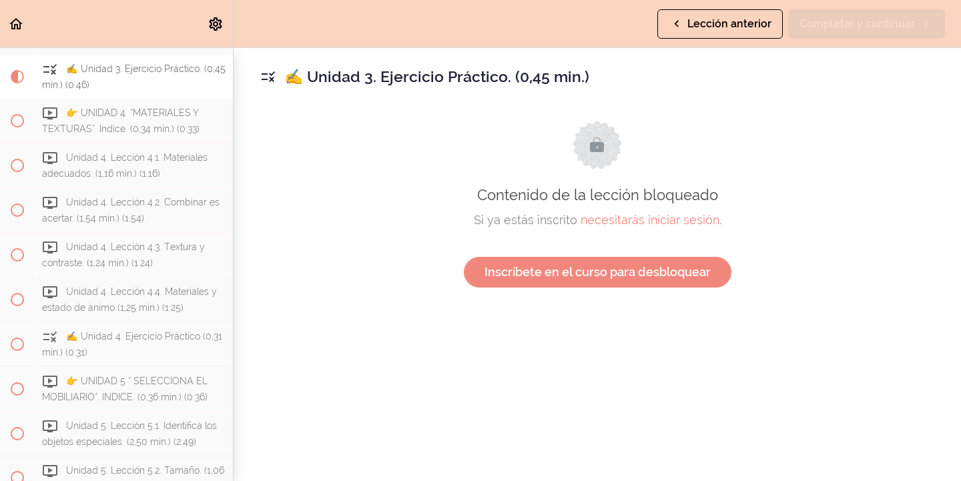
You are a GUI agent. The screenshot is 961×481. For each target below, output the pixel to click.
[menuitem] (216, 23)
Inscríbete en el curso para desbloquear (598, 272)
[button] (16, 23)
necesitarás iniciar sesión (650, 220)
